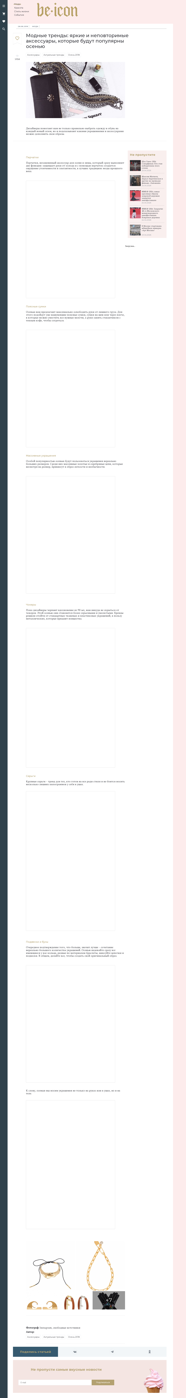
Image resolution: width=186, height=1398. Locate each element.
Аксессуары (33, 55)
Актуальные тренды (54, 55)
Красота (18, 8)
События (19, 15)
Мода (17, 4)
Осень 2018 (74, 55)
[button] (4, 6)
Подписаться (103, 1382)
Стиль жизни (21, 11)
